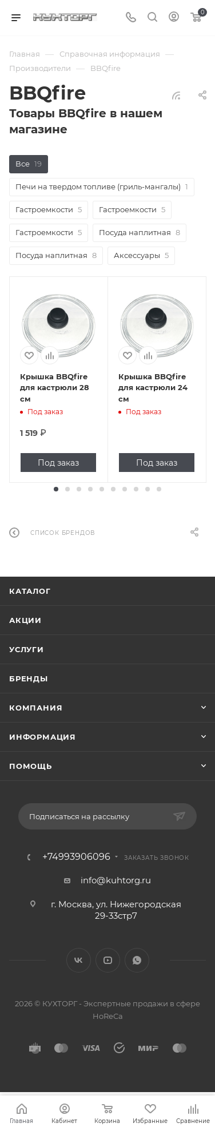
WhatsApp (137, 960)
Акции (25, 620)
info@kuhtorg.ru (116, 880)
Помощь (30, 766)
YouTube (107, 960)
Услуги (26, 649)
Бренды (28, 678)
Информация (42, 736)
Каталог (30, 591)
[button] (56, 489)
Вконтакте (78, 960)
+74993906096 (76, 857)
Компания (35, 707)
